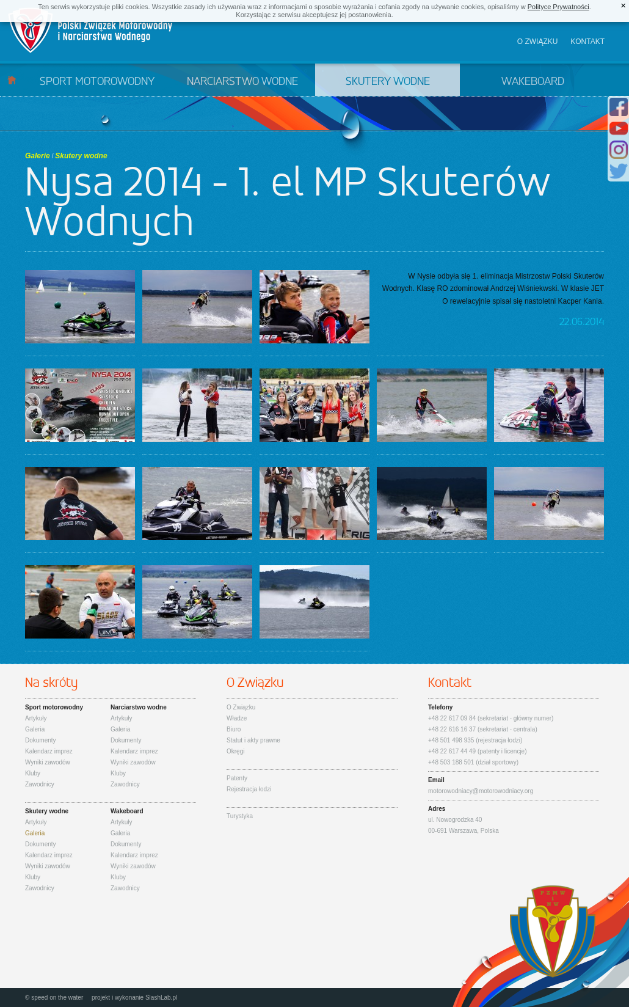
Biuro (234, 729)
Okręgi (235, 751)
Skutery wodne (388, 82)
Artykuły (36, 718)
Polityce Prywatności (558, 6)
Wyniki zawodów (47, 762)
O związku (537, 41)
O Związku (241, 707)
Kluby (32, 773)
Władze (237, 718)
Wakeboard (532, 82)
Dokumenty (40, 740)
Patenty (237, 778)
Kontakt (587, 41)
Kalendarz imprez (49, 751)
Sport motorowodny (97, 82)
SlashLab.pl (161, 997)
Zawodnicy (39, 784)
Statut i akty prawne (253, 740)
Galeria (35, 729)
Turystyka (240, 816)
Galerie (37, 156)
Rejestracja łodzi (249, 789)
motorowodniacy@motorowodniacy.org (480, 791)
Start (12, 80)
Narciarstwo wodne (242, 82)
